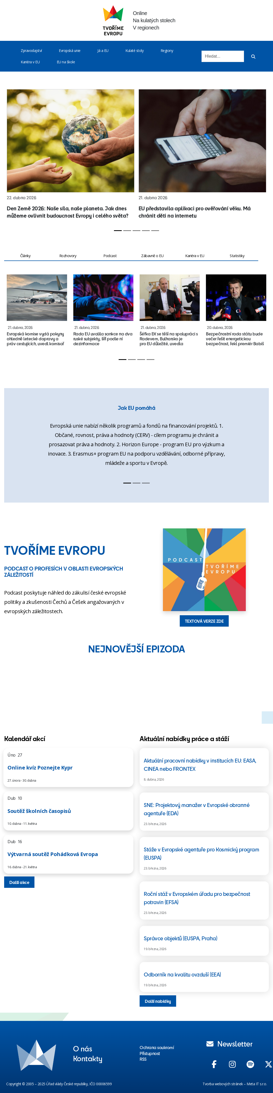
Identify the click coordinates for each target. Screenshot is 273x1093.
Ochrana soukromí (157, 1047)
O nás (82, 1048)
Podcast (110, 255)
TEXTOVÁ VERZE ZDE (204, 621)
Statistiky (237, 255)
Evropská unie (70, 50)
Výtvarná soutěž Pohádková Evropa (53, 854)
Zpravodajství (31, 50)
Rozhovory (67, 255)
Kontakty (88, 1058)
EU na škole (66, 61)
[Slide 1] (118, 231)
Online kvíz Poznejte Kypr (40, 767)
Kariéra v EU (30, 61)
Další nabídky (158, 1001)
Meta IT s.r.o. (257, 1083)
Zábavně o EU (152, 255)
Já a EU (103, 50)
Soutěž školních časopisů (39, 810)
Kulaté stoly (134, 50)
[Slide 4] (146, 231)
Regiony (167, 50)
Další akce (19, 882)
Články (25, 255)
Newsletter (229, 1043)
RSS (143, 1059)
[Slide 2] (127, 231)
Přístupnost (150, 1053)
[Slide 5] (155, 231)
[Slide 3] (136, 231)
